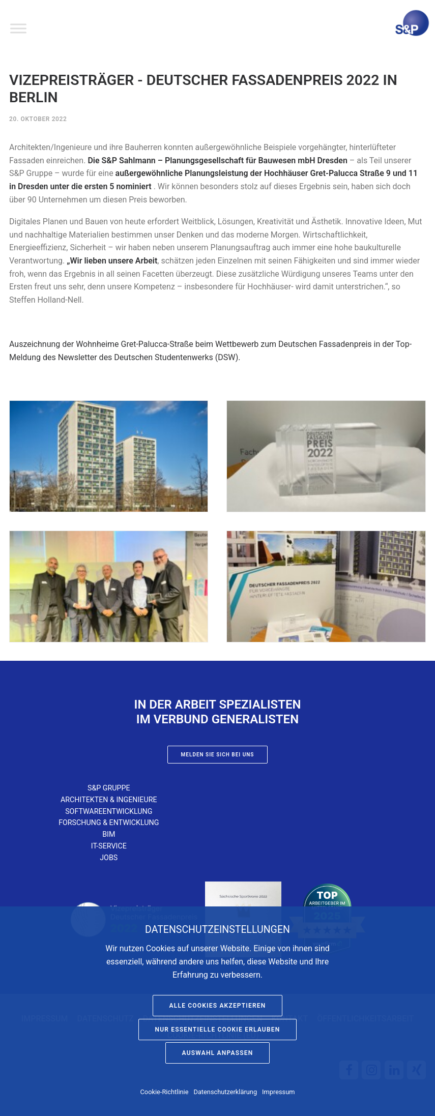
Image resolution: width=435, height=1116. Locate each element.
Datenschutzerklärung (225, 1092)
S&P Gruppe (109, 788)
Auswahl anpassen (217, 1052)
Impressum (278, 1092)
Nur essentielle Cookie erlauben (217, 1029)
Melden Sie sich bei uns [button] (217, 754)
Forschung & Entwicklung (109, 822)
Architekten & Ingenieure (109, 800)
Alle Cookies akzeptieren (217, 1005)
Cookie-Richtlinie (164, 1092)
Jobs (109, 858)
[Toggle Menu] (18, 28)
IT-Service (109, 846)
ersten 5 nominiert (118, 186)
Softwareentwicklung (108, 811)
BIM (108, 834)
